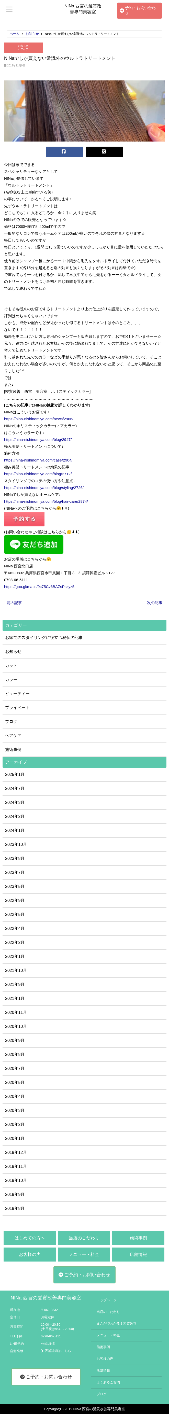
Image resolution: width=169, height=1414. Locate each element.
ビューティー (17, 693)
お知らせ (23, 45)
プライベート (17, 707)
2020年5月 (15, 1082)
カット (11, 665)
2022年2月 (15, 942)
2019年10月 (16, 1180)
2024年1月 (15, 830)
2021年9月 (15, 984)
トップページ (107, 1300)
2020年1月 (15, 1138)
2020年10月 (16, 1026)
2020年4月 (15, 1096)
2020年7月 (15, 1068)
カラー (11, 679)
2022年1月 (15, 956)
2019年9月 (15, 1194)
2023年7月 (15, 872)
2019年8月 (15, 1208)
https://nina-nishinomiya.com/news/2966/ (38, 419)
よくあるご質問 (108, 1382)
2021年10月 (16, 970)
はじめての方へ (30, 1238)
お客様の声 (30, 1254)
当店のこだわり (84, 1238)
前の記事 (14, 602)
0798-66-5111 (51, 1336)
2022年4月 (15, 928)
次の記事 (154, 602)
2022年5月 (15, 914)
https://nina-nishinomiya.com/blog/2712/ (38, 474)
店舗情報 (138, 1254)
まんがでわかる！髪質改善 (117, 1323)
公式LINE (48, 1344)
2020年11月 (16, 1012)
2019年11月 (16, 1166)
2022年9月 (15, 900)
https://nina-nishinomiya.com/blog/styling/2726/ (44, 487)
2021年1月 (15, 998)
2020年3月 (15, 1110)
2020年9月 (15, 1040)
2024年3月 (15, 802)
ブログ (11, 721)
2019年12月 (16, 1152)
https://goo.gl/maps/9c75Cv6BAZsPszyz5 (39, 586)
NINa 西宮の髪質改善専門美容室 (45, 1297)
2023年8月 (15, 858)
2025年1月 (15, 774)
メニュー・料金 (84, 1254)
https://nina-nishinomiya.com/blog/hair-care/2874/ (46, 501)
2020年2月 (15, 1124)
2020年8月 (15, 1054)
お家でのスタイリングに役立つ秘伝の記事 (44, 637)
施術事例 (13, 749)
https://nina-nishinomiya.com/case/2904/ (38, 460)
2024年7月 (15, 788)
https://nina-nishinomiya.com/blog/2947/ (38, 439)
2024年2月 (15, 816)
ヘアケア (23, 49)
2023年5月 (15, 886)
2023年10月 (16, 844)
